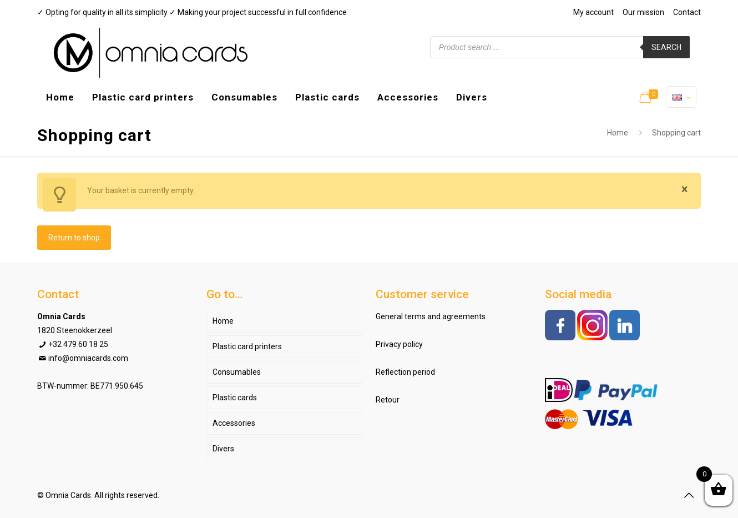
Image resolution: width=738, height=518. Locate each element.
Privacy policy (399, 344)
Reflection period (405, 372)
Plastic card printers (247, 346)
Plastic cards (235, 397)
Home (617, 132)
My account (593, 12)
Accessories (234, 423)
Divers (223, 448)
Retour (388, 399)
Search (666, 47)
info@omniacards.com (88, 358)
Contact (687, 12)
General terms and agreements (431, 316)
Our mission (643, 12)
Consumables (237, 372)
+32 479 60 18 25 (78, 344)
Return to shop (74, 237)
